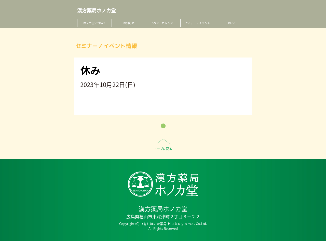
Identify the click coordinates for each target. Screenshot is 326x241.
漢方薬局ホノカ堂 (96, 10)
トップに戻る (163, 149)
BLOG (232, 23)
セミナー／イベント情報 (106, 46)
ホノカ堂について (94, 23)
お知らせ (128, 23)
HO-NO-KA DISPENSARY (163, 184)
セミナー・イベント (197, 23)
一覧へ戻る (163, 125)
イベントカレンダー (163, 23)
